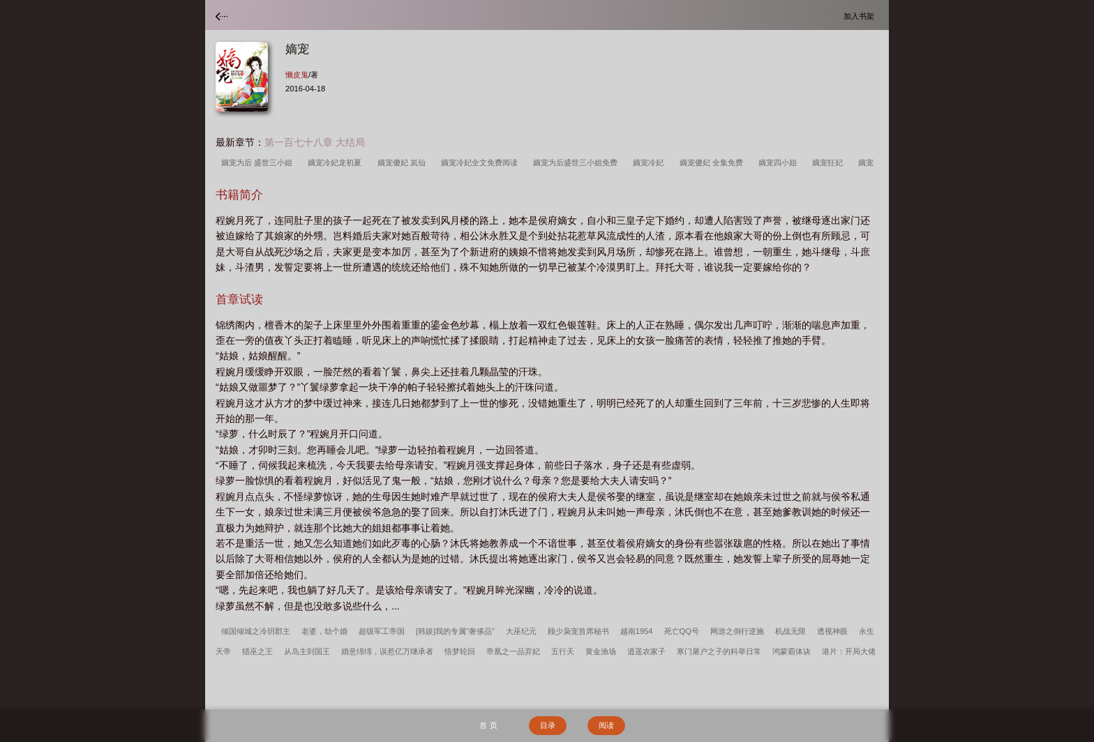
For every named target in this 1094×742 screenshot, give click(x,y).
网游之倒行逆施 (737, 631)
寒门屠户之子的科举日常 (719, 651)
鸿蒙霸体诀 (791, 651)
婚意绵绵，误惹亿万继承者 (387, 651)
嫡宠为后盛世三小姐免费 (577, 162)
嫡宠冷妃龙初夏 (337, 162)
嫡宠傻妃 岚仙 (403, 162)
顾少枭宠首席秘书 (578, 631)
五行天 (562, 651)
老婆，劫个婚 (324, 631)
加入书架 (861, 16)
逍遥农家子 (646, 651)
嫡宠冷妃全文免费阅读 (481, 162)
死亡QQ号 (681, 631)
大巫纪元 (521, 631)
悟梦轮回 (459, 651)
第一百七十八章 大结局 (314, 142)
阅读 (606, 725)
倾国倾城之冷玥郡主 (255, 631)
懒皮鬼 (296, 74)
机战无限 (790, 631)
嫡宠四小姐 (779, 162)
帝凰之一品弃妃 (513, 651)
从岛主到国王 (307, 651)
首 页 (488, 725)
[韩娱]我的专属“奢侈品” (455, 631)
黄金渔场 (600, 651)
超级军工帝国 (382, 631)
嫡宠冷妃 (650, 162)
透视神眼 (832, 631)
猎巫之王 (257, 651)
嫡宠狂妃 (829, 162)
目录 (547, 725)
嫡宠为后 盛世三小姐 (259, 162)
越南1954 (636, 631)
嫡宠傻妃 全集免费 (713, 162)
